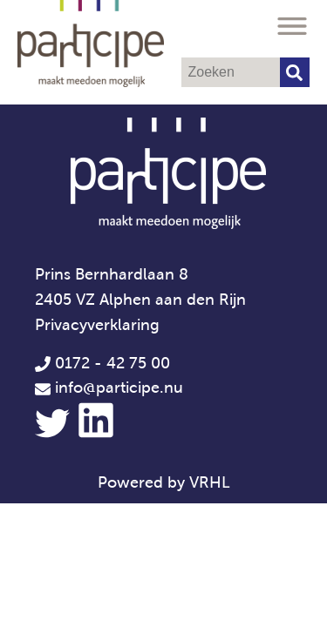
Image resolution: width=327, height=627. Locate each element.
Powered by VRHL (164, 482)
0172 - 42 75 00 (102, 363)
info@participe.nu (119, 387)
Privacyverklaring (97, 325)
